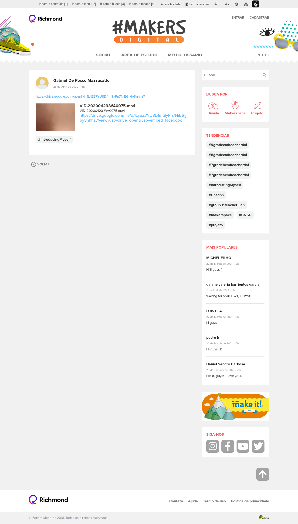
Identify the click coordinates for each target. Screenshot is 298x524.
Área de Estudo (139, 55)
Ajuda (193, 501)
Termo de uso (214, 501)
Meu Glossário (185, 55)
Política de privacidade (250, 501)
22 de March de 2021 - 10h (226, 264)
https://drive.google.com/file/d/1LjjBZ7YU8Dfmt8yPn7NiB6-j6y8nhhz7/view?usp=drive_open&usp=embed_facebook (133, 117)
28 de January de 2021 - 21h (227, 370)
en (258, 55)
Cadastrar (259, 17)
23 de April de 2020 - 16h (69, 87)
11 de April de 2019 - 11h (223, 290)
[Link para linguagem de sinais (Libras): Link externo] (256, 4)
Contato (176, 501)
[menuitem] (53, 4)
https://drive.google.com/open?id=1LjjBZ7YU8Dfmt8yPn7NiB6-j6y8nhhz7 (90, 96)
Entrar (238, 17)
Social (103, 55)
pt (267, 55)
